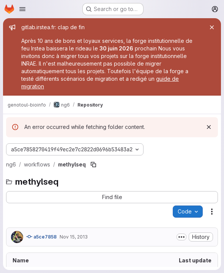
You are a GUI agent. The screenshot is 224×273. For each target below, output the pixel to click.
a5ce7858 (41, 237)
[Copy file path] (93, 164)
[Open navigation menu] (22, 9)
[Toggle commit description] (181, 237)
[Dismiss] (208, 127)
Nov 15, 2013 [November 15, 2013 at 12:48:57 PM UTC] (74, 237)
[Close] (211, 27)
